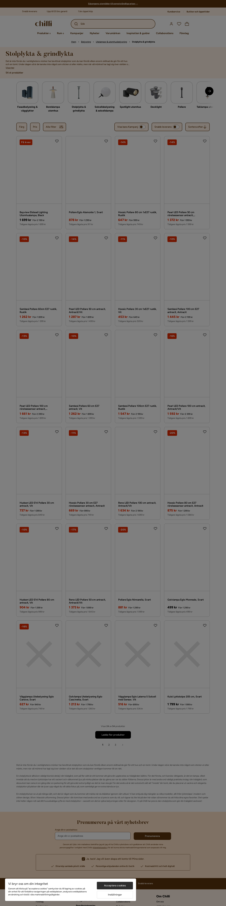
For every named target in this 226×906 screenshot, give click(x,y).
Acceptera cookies (115, 885)
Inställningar (115, 894)
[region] (70, 890)
